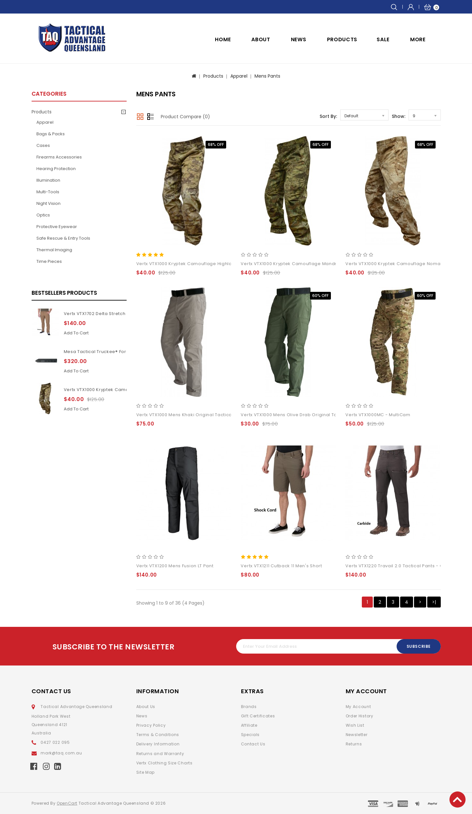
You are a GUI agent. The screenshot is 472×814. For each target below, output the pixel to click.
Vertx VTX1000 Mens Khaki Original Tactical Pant (190, 415)
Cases (43, 145)
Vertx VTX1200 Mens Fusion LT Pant (175, 566)
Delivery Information (158, 744)
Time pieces (49, 261)
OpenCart (67, 803)
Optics (43, 215)
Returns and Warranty (160, 753)
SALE (383, 39)
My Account (358, 706)
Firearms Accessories (59, 157)
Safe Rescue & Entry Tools (63, 238)
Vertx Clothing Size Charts (164, 763)
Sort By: (328, 116)
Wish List (355, 725)
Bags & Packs (50, 134)
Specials (250, 734)
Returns (354, 744)
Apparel (238, 76)
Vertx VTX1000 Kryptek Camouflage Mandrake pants (300, 264)
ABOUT (260, 39)
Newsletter (357, 734)
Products (342, 39)
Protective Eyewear (56, 227)
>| (434, 602)
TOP (457, 799)
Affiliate (249, 725)
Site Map (145, 772)
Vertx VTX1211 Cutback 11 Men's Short (281, 566)
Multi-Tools (47, 192)
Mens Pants (267, 76)
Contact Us (253, 744)
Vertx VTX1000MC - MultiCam (377, 415)
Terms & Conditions (157, 734)
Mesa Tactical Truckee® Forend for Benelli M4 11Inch (123, 352)
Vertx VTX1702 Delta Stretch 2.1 (98, 314)
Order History (359, 716)
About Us (146, 706)
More (418, 39)
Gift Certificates (258, 716)
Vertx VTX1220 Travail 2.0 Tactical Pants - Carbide (401, 566)
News (142, 716)
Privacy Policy (151, 725)
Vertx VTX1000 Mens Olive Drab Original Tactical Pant (301, 415)
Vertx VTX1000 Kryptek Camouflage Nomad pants (401, 264)
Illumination (48, 180)
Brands (249, 706)
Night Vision (48, 203)
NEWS (298, 39)
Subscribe (418, 646)
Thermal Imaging (54, 250)
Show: (398, 116)
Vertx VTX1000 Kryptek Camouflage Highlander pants (124, 390)
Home (223, 39)
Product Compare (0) (185, 116)
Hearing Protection (56, 169)
